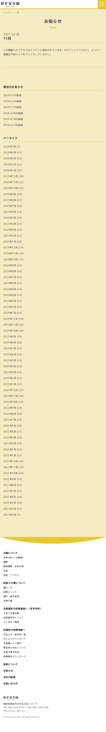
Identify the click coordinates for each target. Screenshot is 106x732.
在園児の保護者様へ (14, 629)
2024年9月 (9, 265)
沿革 (5, 570)
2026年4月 (9, 152)
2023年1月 (9, 384)
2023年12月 (10, 318)
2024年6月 (9, 283)
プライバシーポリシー (14, 710)
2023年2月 (9, 378)
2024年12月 (10, 247)
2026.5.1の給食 (12, 107)
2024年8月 (9, 271)
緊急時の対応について (14, 647)
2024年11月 (10, 253)
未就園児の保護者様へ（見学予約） (22, 608)
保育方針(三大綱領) (13, 557)
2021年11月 (10, 467)
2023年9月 (9, 336)
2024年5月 (9, 289)
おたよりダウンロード (14, 638)
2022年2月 (9, 449)
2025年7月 (9, 206)
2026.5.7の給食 (12, 95)
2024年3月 (9, 301)
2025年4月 (9, 223)
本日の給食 (9, 677)
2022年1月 (9, 455)
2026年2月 (9, 164)
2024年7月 (9, 277)
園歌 (5, 561)
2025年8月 (9, 200)
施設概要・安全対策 (13, 566)
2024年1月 (9, 312)
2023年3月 (9, 372)
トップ (6, 12)
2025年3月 (9, 229)
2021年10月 (10, 473)
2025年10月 (10, 188)
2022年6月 (9, 425)
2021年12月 (10, 461)
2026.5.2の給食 (12, 101)
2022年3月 (9, 443)
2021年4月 (9, 508)
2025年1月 (9, 241)
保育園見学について (13, 617)
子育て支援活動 (11, 613)
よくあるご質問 (11, 621)
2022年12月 (10, 390)
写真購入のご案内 (12, 643)
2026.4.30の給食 (13, 113)
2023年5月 (9, 360)
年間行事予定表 (11, 652)
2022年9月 (9, 407)
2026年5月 (9, 146)
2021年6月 (9, 496)
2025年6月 (9, 211)
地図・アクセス (11, 575)
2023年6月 (9, 354)
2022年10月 (10, 401)
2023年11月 (10, 324)
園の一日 (7, 587)
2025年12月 (10, 176)
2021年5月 (9, 502)
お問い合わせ (10, 683)
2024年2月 (9, 306)
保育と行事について (14, 583)
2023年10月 (10, 330)
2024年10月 (10, 259)
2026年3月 (9, 158)
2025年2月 (9, 235)
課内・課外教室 (11, 596)
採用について (10, 664)
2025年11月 (10, 182)
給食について (10, 591)
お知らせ (8, 670)
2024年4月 (9, 295)
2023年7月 (9, 348)
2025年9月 (9, 194)
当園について (10, 552)
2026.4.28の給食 (13, 119)
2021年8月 (9, 485)
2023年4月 (9, 366)
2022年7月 (9, 419)
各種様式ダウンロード (14, 656)
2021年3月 (9, 514)
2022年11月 (10, 396)
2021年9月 (9, 479)
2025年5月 (9, 217)
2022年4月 (9, 437)
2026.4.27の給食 (13, 125)
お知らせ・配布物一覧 (14, 634)
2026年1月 (9, 170)
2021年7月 (9, 491)
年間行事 (7, 600)
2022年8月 (9, 413)
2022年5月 (9, 431)
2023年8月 (9, 342)
